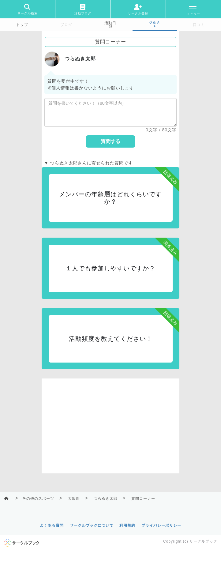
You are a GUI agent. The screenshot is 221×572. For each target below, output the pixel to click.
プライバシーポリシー (161, 525)
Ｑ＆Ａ (154, 22)
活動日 (110, 23)
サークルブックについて (92, 525)
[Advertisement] (110, 421)
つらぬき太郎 (106, 498)
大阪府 (74, 498)
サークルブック (203, 541)
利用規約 (127, 525)
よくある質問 (52, 525)
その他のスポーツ (38, 498)
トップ (22, 25)
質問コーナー (143, 498)
